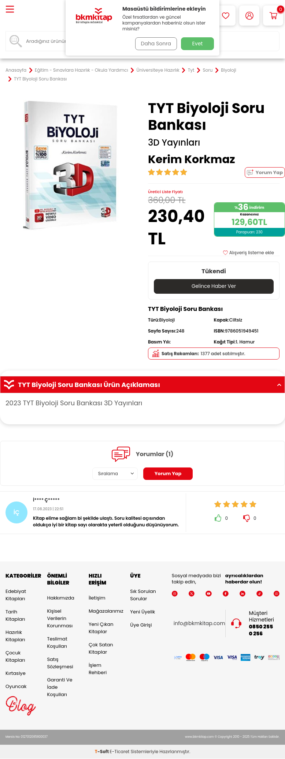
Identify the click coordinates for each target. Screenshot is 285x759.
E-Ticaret (120, 752)
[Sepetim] (273, 15)
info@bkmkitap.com (199, 623)
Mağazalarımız (104, 611)
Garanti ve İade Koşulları (59, 687)
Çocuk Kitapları (15, 656)
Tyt (191, 70)
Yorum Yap (265, 172)
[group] (71, 165)
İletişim (97, 598)
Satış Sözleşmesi (60, 663)
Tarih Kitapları (15, 615)
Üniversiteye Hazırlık (158, 70)
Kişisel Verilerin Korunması (60, 619)
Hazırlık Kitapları (15, 636)
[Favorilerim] (225, 15)
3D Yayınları (174, 143)
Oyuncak (16, 686)
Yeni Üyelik (142, 611)
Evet (197, 43)
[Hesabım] (249, 15)
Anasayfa (15, 70)
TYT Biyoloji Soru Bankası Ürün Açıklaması (142, 385)
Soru (207, 70)
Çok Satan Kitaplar (101, 649)
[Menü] (9, 10)
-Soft (102, 752)
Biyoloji (228, 70)
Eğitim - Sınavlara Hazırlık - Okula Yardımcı (81, 70)
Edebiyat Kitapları (15, 595)
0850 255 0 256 (261, 631)
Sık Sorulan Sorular (143, 595)
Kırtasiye (15, 673)
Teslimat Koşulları (57, 643)
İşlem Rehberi (98, 669)
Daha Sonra (155, 43)
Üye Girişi (141, 624)
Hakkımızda (60, 598)
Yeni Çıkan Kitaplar (101, 628)
